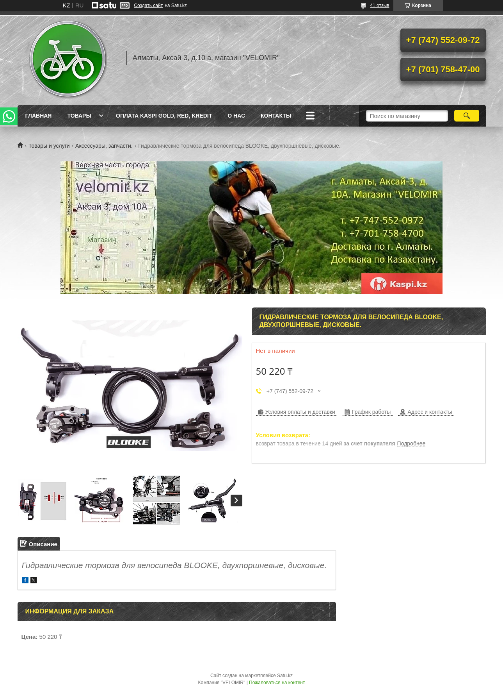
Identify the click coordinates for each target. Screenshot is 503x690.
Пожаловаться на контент (277, 682)
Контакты (276, 116)
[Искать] (467, 116)
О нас (236, 116)
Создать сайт (148, 5)
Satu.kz (285, 675)
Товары (79, 116)
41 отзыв (379, 5)
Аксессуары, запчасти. (104, 146)
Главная (38, 116)
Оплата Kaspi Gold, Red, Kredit (164, 116)
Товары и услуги (49, 146)
